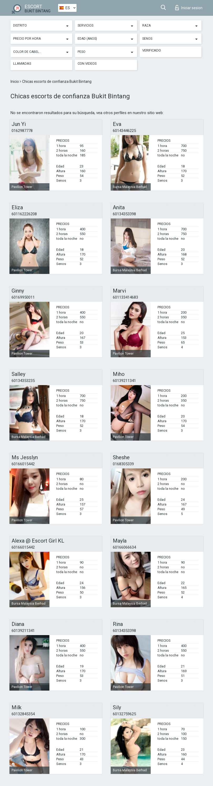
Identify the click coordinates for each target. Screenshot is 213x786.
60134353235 (23, 380)
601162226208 (24, 214)
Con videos (87, 63)
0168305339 (123, 464)
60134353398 (124, 214)
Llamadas (22, 63)
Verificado (151, 50)
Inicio (15, 81)
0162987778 (22, 130)
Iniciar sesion (188, 8)
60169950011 (23, 297)
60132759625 (124, 714)
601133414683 (125, 297)
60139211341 (124, 380)
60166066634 (124, 547)
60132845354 (23, 714)
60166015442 (23, 464)
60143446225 (124, 130)
